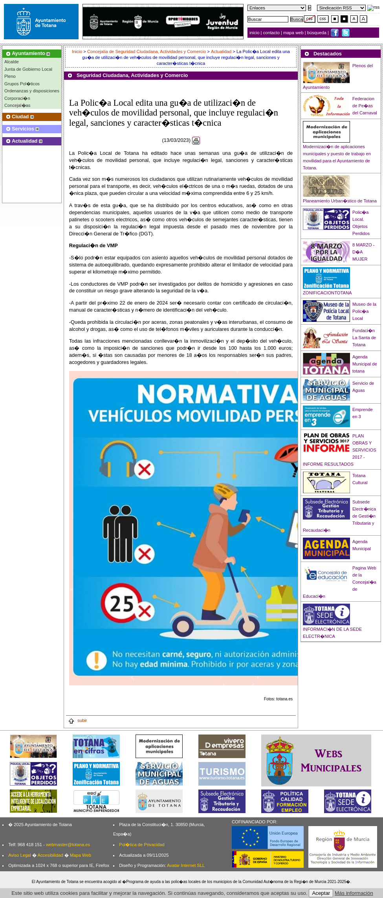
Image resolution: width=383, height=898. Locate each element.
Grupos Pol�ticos (22, 83)
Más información (354, 893)
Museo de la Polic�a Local (364, 311)
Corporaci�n (17, 98)
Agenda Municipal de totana (364, 363)
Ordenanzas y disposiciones (31, 90)
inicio (255, 32)
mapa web (294, 32)
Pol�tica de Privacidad (141, 844)
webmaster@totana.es (68, 844)
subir (77, 720)
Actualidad (221, 51)
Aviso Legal (19, 855)
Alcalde (11, 61)
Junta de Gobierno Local (28, 69)
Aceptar (321, 893)
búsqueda (317, 32)
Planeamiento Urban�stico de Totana (340, 200)
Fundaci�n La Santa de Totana (364, 337)
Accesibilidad (50, 855)
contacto (271, 32)
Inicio (77, 51)
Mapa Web (80, 855)
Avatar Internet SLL (186, 865)
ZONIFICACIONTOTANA (327, 292)
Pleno (10, 76)
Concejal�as (17, 105)
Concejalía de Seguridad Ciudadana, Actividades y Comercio (146, 51)
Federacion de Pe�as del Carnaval (364, 105)
